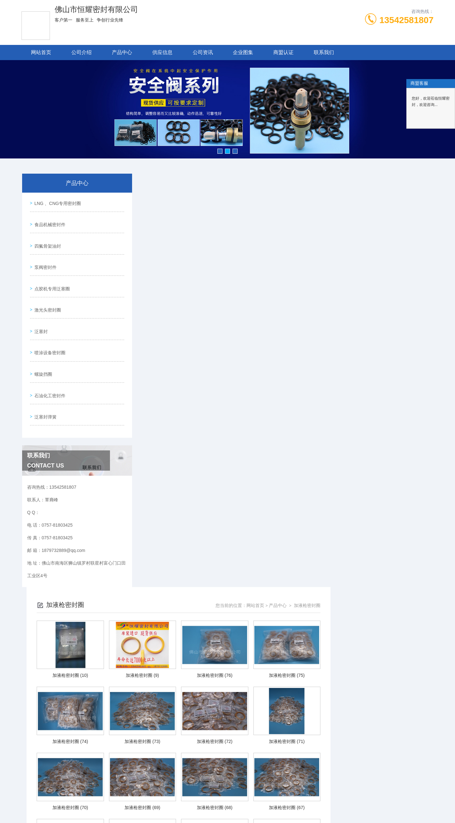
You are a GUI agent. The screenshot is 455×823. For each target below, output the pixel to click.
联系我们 (324, 52)
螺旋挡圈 (42, 345)
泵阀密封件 (44, 255)
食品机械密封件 (48, 219)
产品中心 (122, 52)
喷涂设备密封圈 (48, 327)
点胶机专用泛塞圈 (50, 273)
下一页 (312, 746)
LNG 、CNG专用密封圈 (56, 201)
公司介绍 (81, 52)
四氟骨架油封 (46, 237)
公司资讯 (203, 52)
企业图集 (243, 52)
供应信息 (162, 52)
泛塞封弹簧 (44, 381)
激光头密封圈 (46, 291)
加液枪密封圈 (409, 192)
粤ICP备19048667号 (270, 802)
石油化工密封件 (48, 363)
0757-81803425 (172, 792)
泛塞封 (39, 309)
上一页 (250, 746)
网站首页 (41, 52)
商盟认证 (283, 52)
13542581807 (406, 20)
